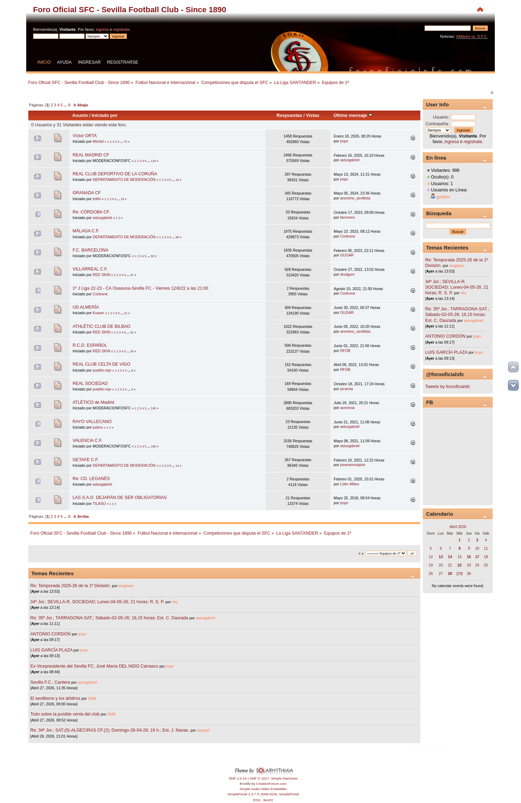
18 (122, 199)
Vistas (312, 115)
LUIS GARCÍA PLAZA (51, 650)
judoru (98, 427)
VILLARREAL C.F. (90, 269)
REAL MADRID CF (91, 155)
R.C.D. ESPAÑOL (90, 345)
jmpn (344, 141)
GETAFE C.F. (86, 459)
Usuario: (441, 117)
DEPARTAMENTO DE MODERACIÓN (124, 179)
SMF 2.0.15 (238, 778)
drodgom (347, 274)
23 (469, 565)
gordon (443, 197)
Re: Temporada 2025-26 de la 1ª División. (70, 585)
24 (477, 565)
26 (131, 351)
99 (177, 237)
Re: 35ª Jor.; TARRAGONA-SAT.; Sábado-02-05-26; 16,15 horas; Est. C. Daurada (109, 617)
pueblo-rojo (102, 370)
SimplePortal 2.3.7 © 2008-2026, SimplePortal (263, 794)
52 (131, 332)
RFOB (345, 350)
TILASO (99, 503)
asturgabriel (349, 160)
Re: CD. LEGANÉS (91, 478)
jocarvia (346, 389)
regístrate (121, 29)
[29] (459, 573)
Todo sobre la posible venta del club (65, 714)
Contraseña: (437, 123)
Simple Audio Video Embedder (263, 789)
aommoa (347, 408)
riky (175, 602)
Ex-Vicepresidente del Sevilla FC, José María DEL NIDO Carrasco (94, 666)
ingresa (102, 29)
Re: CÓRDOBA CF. (91, 212)
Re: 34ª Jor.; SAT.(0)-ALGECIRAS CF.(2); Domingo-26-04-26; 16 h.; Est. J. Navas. (109, 730)
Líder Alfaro (349, 484)
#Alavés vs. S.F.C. (472, 36)
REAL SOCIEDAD (90, 383)
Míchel (98, 141)
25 (486, 565)
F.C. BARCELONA (91, 250)
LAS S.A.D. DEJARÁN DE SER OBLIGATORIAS (120, 497)
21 (126, 313)
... (66, 105)
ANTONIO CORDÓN (50, 634)
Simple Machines (284, 778)
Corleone (347, 236)
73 (125, 141)
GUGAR (347, 255)
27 (441, 573)
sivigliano (126, 586)
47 (131, 275)
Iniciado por (105, 115)
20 (441, 565)
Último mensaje (352, 115)
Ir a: (361, 553)
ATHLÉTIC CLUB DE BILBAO (101, 326)
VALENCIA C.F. (88, 440)
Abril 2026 (458, 526)
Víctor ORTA (85, 135)
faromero (347, 217)
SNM (92, 698)
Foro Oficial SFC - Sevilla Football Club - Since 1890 (129, 9)
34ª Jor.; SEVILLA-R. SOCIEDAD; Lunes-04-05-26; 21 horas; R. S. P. (97, 601)
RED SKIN (101, 275)
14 (177, 465)
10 (477, 548)
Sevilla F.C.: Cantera (50, 682)
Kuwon (98, 313)
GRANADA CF (87, 192)
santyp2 (203, 730)
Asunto (80, 115)
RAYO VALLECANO (92, 421)
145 (153, 408)
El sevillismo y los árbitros (55, 698)
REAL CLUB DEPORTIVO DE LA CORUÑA (115, 173)
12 (431, 557)
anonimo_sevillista (355, 198)
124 (153, 161)
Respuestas (289, 115)
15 (177, 180)
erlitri (97, 199)
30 (469, 573)
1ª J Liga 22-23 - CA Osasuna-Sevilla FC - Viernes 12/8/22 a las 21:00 (140, 288)
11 (486, 548)
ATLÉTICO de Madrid (93, 402)
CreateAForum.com (271, 784)
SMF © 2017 (259, 778)
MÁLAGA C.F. (86, 230)
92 (152, 256)
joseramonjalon (352, 465)
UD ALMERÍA (86, 307)
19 (431, 565)
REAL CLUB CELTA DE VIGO (101, 364)
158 (153, 446)
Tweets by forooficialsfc (447, 386)
